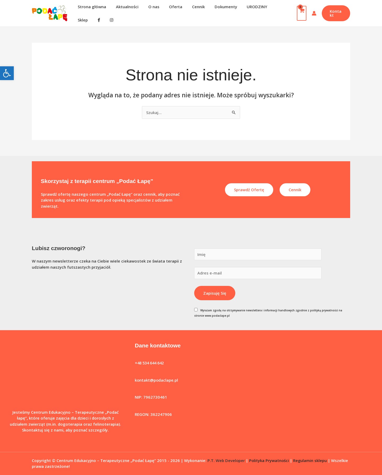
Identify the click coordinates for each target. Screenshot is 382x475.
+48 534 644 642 (151, 360)
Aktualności (124, 10)
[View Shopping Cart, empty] (300, 12)
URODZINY (245, 10)
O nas (149, 10)
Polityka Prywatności (269, 458)
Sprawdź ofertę (249, 187)
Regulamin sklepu (311, 458)
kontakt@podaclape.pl (157, 378)
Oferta (169, 10)
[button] (7, 73)
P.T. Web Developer (226, 458)
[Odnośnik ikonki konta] (312, 12)
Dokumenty (216, 10)
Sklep (269, 10)
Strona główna (91, 10)
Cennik (190, 10)
